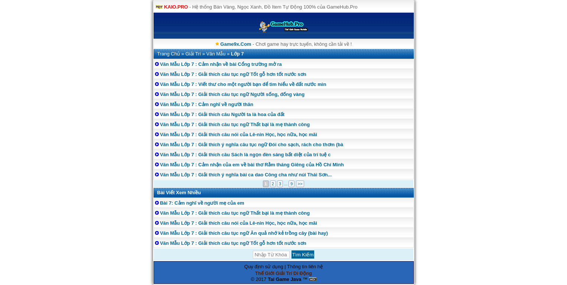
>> (300, 184)
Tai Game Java (284, 279)
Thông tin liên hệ (305, 266)
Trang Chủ (168, 54)
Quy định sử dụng (263, 266)
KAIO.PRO (176, 7)
